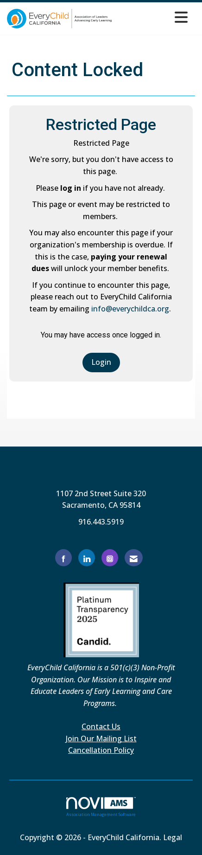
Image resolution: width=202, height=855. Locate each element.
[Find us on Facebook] (63, 557)
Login (101, 362)
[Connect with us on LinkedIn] (86, 557)
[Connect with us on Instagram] (109, 557)
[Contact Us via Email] (134, 557)
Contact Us (101, 726)
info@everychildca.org (130, 309)
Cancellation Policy (101, 750)
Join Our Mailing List (101, 738)
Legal (172, 837)
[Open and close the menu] (152, 17)
